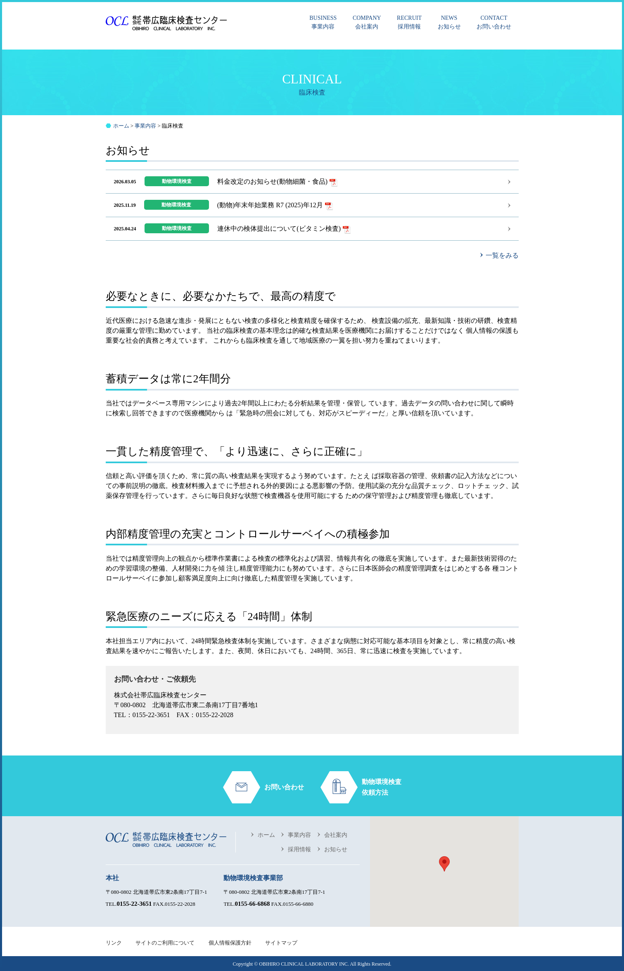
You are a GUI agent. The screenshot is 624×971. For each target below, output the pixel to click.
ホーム (266, 835)
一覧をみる (502, 255)
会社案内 (367, 22)
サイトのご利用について (165, 943)
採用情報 (409, 22)
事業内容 (323, 22)
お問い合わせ (494, 22)
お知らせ (449, 22)
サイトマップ (281, 943)
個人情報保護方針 (230, 943)
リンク (114, 943)
